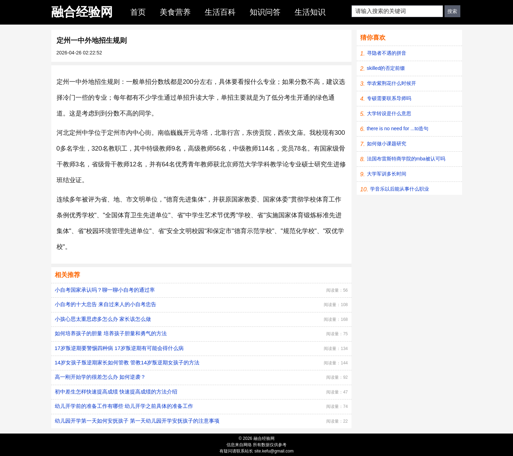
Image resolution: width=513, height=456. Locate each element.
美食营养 (175, 12)
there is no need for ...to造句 (398, 128)
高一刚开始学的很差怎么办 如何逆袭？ (100, 377)
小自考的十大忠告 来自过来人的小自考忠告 (105, 304)
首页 (138, 12)
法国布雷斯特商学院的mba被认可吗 (406, 158)
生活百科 (220, 12)
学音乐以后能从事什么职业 (399, 189)
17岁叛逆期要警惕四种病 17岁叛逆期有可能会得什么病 (119, 348)
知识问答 (265, 12)
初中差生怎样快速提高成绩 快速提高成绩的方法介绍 (116, 392)
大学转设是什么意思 (389, 113)
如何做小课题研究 (386, 143)
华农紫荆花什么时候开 (391, 83)
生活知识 (310, 12)
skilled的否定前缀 (386, 68)
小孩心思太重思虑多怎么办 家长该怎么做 (103, 319)
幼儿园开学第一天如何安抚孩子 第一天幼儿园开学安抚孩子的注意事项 (137, 421)
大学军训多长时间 (386, 174)
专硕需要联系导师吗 (389, 98)
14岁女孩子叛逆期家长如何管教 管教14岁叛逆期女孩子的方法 (127, 362)
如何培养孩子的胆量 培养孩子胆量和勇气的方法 (111, 333)
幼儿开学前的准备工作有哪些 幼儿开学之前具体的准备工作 (124, 406)
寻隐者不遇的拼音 (386, 53)
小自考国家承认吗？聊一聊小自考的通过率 (105, 290)
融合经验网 (82, 12)
